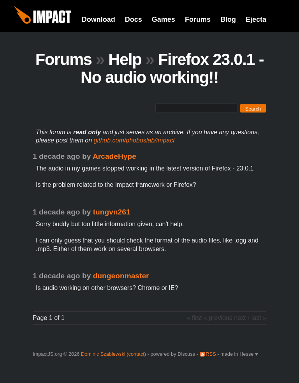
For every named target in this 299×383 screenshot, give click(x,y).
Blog (228, 19)
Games (163, 19)
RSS (211, 354)
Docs (133, 19)
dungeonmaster (121, 276)
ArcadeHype (114, 156)
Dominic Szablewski (103, 354)
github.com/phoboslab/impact (134, 140)
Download (98, 19)
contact (136, 354)
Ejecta (256, 19)
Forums (198, 19)
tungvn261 (111, 212)
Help (124, 59)
